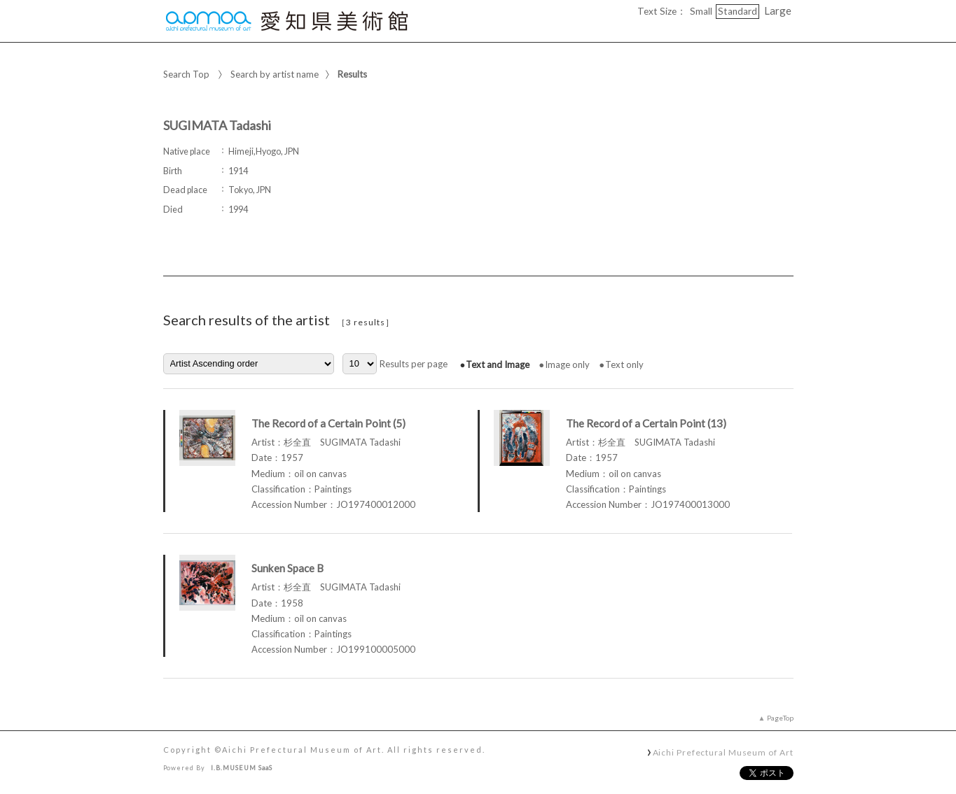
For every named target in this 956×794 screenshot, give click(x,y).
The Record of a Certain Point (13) (646, 423)
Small (701, 11)
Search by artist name (274, 74)
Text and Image (497, 364)
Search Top (186, 74)
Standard (737, 11)
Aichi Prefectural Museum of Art (723, 752)
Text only (624, 364)
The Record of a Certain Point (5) (328, 423)
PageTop (780, 718)
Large (777, 10)
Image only (567, 364)
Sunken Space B (287, 568)
